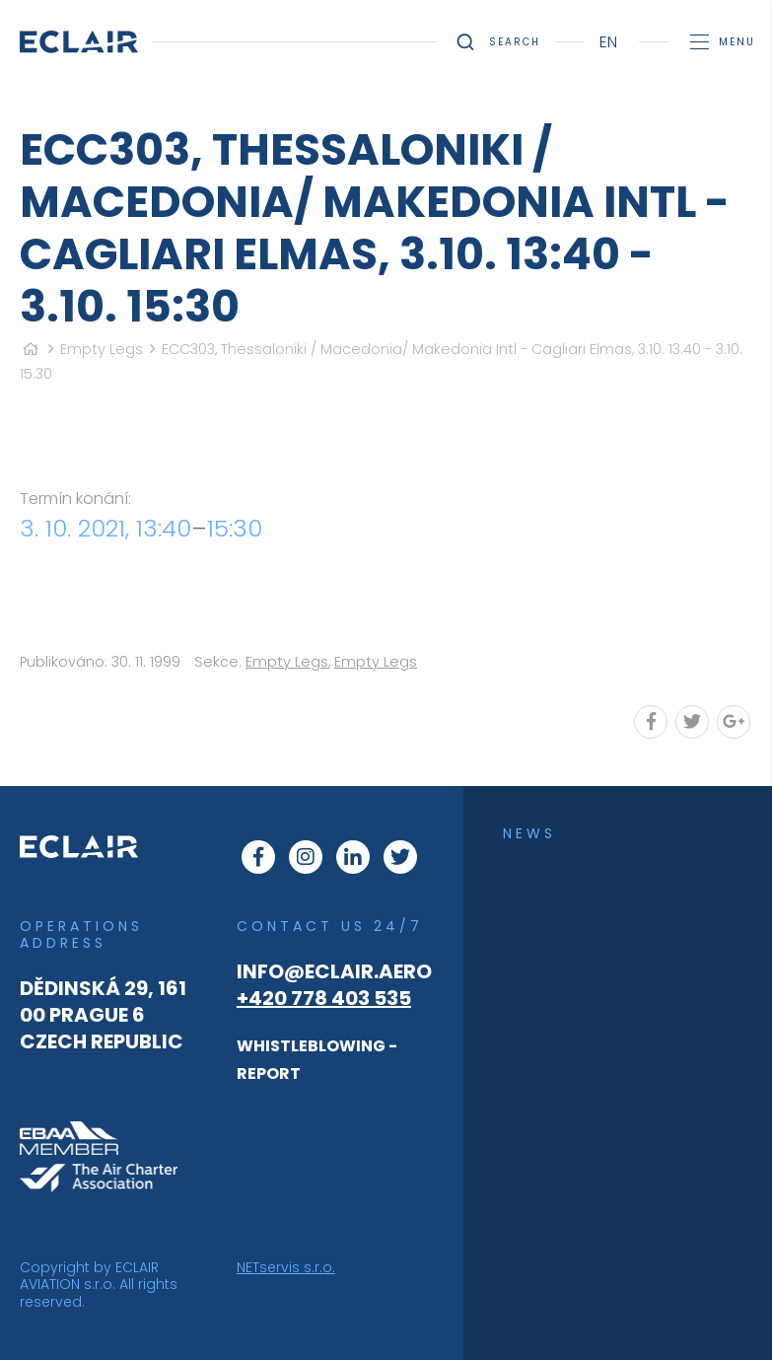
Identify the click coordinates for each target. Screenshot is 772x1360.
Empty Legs (101, 349)
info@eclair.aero (334, 971)
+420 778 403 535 (324, 998)
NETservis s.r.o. (286, 1267)
